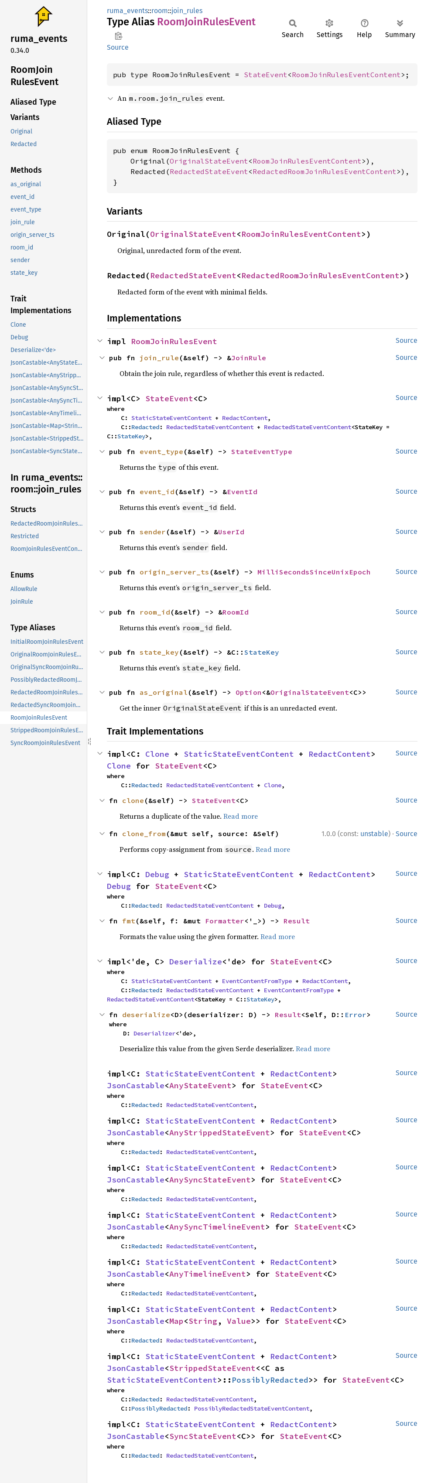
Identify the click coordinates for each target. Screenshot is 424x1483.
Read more (240, 816)
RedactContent (244, 418)
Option (249, 692)
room (159, 11)
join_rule (159, 357)
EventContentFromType (257, 981)
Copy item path (118, 35)
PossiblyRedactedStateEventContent (251, 1408)
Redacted (145, 427)
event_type (161, 451)
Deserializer (154, 1033)
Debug (157, 874)
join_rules (186, 11)
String (202, 1321)
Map (176, 1321)
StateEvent (265, 74)
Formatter (224, 920)
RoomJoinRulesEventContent (346, 74)
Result (297, 920)
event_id (157, 491)
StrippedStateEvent (212, 1368)
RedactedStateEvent (209, 171)
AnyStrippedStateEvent (219, 1133)
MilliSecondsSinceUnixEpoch (314, 571)
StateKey (131, 436)
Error (355, 1014)
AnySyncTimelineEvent (217, 1227)
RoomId (235, 612)
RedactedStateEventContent (209, 427)
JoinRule (248, 357)
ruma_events (127, 11)
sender (153, 531)
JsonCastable (135, 1085)
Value (239, 1321)
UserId (231, 531)
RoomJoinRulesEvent (174, 341)
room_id (155, 612)
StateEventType (261, 451)
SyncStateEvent (202, 1436)
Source (118, 47)
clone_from (144, 833)
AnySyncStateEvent (210, 1180)
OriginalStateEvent (209, 161)
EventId (242, 491)
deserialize (146, 1014)
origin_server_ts (174, 571)
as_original (164, 692)
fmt (128, 920)
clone (133, 800)
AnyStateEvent (200, 1085)
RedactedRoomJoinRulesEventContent (325, 171)
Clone (157, 754)
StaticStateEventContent (171, 418)
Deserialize (195, 962)
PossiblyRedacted (270, 1380)
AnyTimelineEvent (207, 1274)
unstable (374, 834)
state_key (159, 652)
